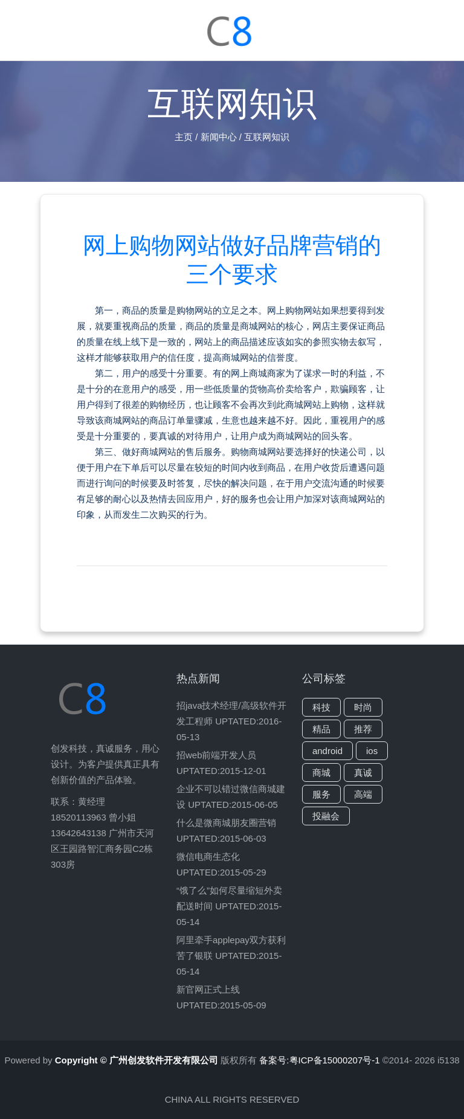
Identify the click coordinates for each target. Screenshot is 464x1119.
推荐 (363, 729)
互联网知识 (266, 137)
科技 (321, 707)
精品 (321, 729)
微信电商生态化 (208, 856)
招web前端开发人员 (216, 755)
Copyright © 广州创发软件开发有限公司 (136, 1060)
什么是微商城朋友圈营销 (226, 822)
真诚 (363, 772)
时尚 (363, 707)
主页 (184, 137)
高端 (363, 794)
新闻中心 (219, 137)
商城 (321, 772)
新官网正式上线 (208, 989)
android (327, 751)
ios (372, 751)
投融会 (326, 816)
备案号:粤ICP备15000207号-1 (320, 1060)
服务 (321, 794)
